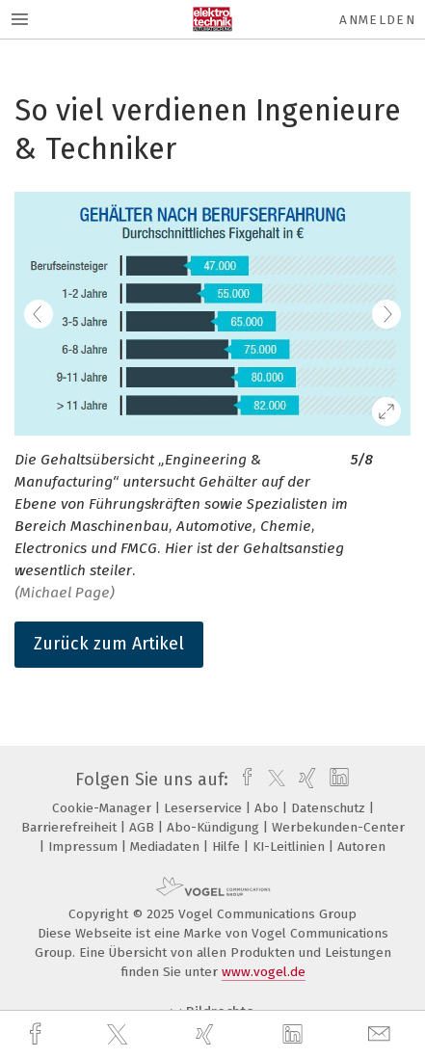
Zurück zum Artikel (109, 643)
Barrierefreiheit (70, 827)
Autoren (361, 846)
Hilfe (228, 846)
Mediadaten (166, 846)
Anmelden (377, 20)
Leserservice (205, 808)
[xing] (207, 1034)
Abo (268, 808)
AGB (143, 827)
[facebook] (37, 1034)
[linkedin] (294, 1034)
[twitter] (119, 1034)
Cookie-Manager (103, 808)
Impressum (84, 846)
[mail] (381, 1034)
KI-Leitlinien (290, 846)
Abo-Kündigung (215, 827)
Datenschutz (330, 808)
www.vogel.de (263, 972)
